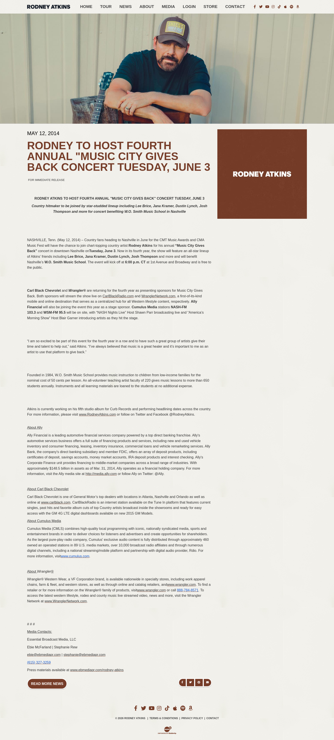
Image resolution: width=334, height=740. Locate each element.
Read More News (47, 684)
